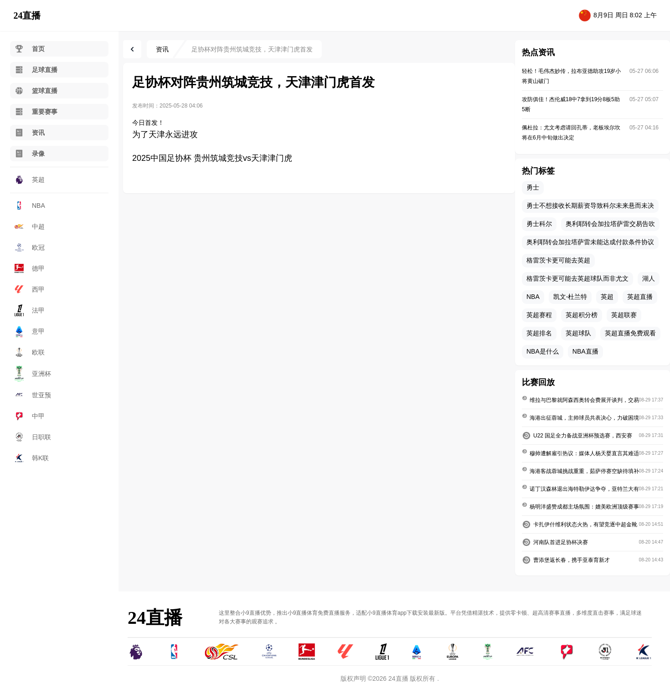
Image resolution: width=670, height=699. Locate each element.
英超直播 (640, 296)
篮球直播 (36, 90)
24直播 (27, 15)
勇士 (532, 187)
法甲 (30, 310)
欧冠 (30, 247)
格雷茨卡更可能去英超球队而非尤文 (577, 278)
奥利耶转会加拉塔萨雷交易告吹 (610, 223)
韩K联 (32, 458)
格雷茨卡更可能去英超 (558, 260)
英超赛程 (539, 315)
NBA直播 (585, 351)
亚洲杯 (33, 373)
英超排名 (539, 333)
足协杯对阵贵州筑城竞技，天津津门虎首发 (252, 49)
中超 (30, 226)
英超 (30, 179)
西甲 (30, 289)
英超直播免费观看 (630, 333)
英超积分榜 (582, 315)
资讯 (30, 132)
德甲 (30, 268)
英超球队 (578, 333)
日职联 (33, 437)
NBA (30, 205)
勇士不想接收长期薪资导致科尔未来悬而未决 (590, 205)
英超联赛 (624, 315)
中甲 (30, 416)
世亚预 (33, 395)
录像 (30, 153)
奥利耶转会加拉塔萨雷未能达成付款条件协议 (590, 242)
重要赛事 (36, 111)
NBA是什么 (542, 351)
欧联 (30, 352)
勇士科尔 (539, 223)
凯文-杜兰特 (570, 296)
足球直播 (36, 69)
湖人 (648, 278)
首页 (30, 48)
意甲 (30, 331)
